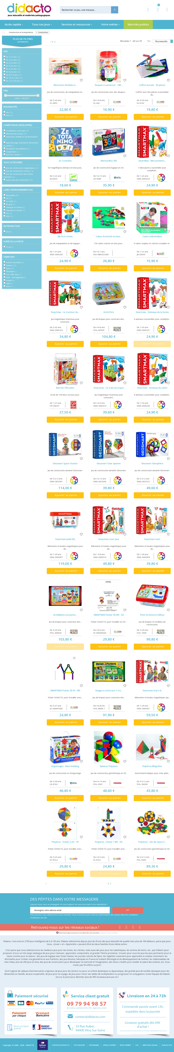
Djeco (10, 268)
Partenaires (94, 1045)
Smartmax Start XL (152, 690)
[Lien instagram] (133, 928)
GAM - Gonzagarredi (16, 277)
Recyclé (10, 204)
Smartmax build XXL (65, 539)
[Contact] (167, 12)
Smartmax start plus (108, 539)
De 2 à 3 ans (13, 60)
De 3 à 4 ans (13, 63)
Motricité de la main (16, 133)
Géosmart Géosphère (152, 463)
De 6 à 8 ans (13, 72)
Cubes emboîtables (152, 236)
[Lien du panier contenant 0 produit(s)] (156, 12)
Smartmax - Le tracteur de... (65, 312)
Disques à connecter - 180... (109, 85)
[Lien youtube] (126, 928)
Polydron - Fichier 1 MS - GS (108, 841)
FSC (9, 213)
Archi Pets (108, 312)
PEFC (9, 216)
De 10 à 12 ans (14, 78)
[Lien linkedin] (139, 928)
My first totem (65, 236)
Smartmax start (152, 539)
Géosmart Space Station (65, 463)
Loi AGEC (11, 201)
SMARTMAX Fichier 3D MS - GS (109, 614)
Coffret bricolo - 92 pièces (152, 85)
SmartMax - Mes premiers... (152, 160)
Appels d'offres (109, 1045)
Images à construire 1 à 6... (108, 690)
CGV (137, 1045)
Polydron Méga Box (152, 766)
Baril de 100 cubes (65, 387)
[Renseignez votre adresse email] (70, 910)
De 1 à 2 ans (13, 57)
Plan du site (167, 1045)
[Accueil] (3, 32)
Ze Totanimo (65, 160)
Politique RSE (79, 1045)
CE (9, 198)
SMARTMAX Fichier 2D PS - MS (65, 690)
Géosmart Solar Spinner (109, 463)
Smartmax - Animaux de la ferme (152, 312)
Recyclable (12, 195)
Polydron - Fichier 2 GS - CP (65, 841)
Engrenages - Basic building (65, 766)
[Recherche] (114, 9)
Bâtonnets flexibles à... (65, 85)
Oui (9, 112)
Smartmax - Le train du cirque (109, 387)
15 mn (10, 247)
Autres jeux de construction (19, 180)
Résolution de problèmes (18, 148)
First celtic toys (13, 274)
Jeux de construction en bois (20, 171)
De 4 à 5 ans (13, 66)
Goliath (10, 280)
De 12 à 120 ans (14, 81)
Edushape (11, 271)
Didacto (11, 265)
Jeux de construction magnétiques (22, 168)
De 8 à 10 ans (13, 75)
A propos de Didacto (61, 1045)
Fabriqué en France (15, 207)
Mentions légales (150, 1045)
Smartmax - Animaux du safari (152, 387)
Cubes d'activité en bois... (109, 236)
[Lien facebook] (120, 928)
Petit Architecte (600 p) (152, 614)
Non (9, 115)
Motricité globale (14, 154)
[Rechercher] (87, 9)
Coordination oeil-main (17, 130)
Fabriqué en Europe (15, 210)
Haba (9, 283)
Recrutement (125, 1045)
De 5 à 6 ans (13, 69)
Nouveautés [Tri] (164, 41)
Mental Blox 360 (109, 160)
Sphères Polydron (109, 766)
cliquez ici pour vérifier (109, 933)
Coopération (12, 151)
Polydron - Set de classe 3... (152, 841)
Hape (9, 286)
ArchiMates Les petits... (65, 614)
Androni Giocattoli (15, 262)
